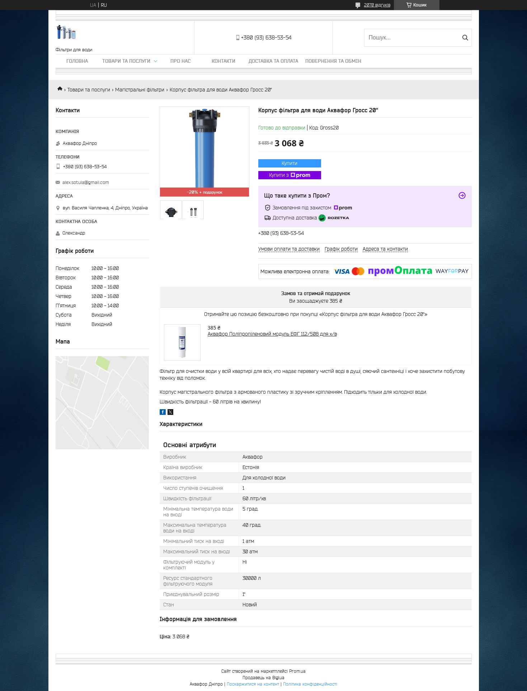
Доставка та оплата (273, 61)
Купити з (289, 175)
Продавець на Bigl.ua (263, 677)
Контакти (223, 61)
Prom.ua (297, 671)
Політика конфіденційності (310, 684)
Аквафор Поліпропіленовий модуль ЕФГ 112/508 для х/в (272, 334)
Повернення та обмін (333, 61)
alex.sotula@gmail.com (85, 182)
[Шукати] (465, 38)
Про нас (180, 61)
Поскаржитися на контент (253, 684)
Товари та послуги (126, 61)
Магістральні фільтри (139, 90)
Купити (289, 163)
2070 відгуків (377, 5)
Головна (77, 61)
